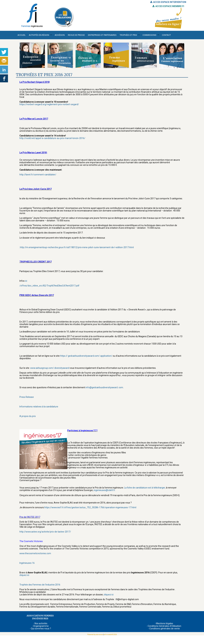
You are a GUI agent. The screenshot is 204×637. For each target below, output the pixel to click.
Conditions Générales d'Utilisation (164, 626)
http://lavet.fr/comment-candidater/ (37, 174)
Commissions (149, 35)
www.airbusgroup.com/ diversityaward (49, 368)
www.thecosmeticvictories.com (35, 553)
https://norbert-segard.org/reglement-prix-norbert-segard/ (49, 104)
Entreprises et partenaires (102, 35)
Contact (166, 35)
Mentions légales (164, 623)
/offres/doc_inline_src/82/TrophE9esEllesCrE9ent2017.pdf (49, 285)
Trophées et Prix (128, 35)
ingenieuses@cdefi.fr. (105, 490)
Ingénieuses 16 (27, 563)
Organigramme (41, 626)
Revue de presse (76, 35)
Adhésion (60, 35)
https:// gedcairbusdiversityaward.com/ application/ (86, 356)
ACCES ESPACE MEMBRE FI (168, 6)
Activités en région (39, 35)
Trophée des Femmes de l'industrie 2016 (39, 584)
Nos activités (41, 623)
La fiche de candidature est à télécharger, (144, 487)
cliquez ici (24, 575)
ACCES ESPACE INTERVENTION (168, 2)
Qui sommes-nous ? (41, 628)
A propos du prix (27, 416)
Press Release (26, 397)
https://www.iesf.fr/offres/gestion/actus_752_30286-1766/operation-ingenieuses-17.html (90, 507)
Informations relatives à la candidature (38, 406)
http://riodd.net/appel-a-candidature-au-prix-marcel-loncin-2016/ (52, 138)
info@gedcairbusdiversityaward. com (104, 387)
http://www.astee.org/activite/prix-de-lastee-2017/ (45, 531)
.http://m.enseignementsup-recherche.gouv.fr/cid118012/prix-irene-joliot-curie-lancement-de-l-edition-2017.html (76, 247)
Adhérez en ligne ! (168, 24)
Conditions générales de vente (164, 628)
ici (26, 281)
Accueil (22, 35)
